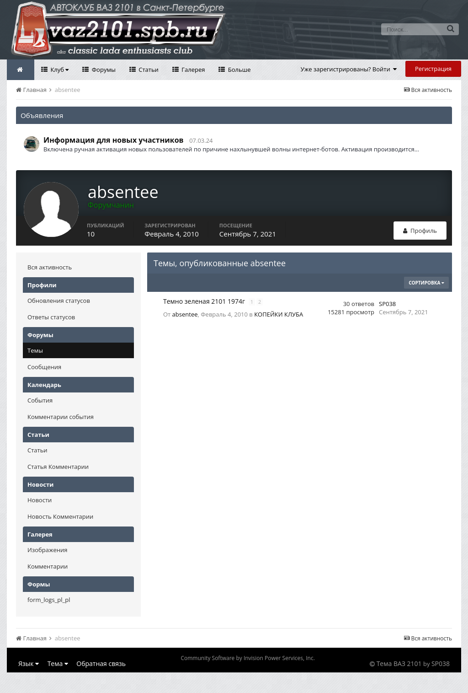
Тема (58, 663)
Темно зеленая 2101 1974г (205, 301)
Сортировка (426, 282)
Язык (28, 663)
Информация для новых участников (113, 140)
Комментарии (47, 566)
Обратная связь (101, 663)
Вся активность (49, 267)
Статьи (148, 69)
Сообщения (44, 367)
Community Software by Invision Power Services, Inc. (247, 658)
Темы (35, 350)
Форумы (103, 69)
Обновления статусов (58, 300)
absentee (185, 314)
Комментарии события (60, 417)
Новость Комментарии (60, 516)
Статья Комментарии (58, 466)
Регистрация (433, 68)
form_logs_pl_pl (48, 600)
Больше (238, 69)
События (40, 400)
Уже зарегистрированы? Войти (349, 69)
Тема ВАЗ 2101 (399, 663)
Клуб (59, 69)
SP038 (387, 304)
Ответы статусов (51, 317)
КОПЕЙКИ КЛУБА (278, 314)
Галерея (192, 69)
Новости (39, 500)
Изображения (47, 550)
